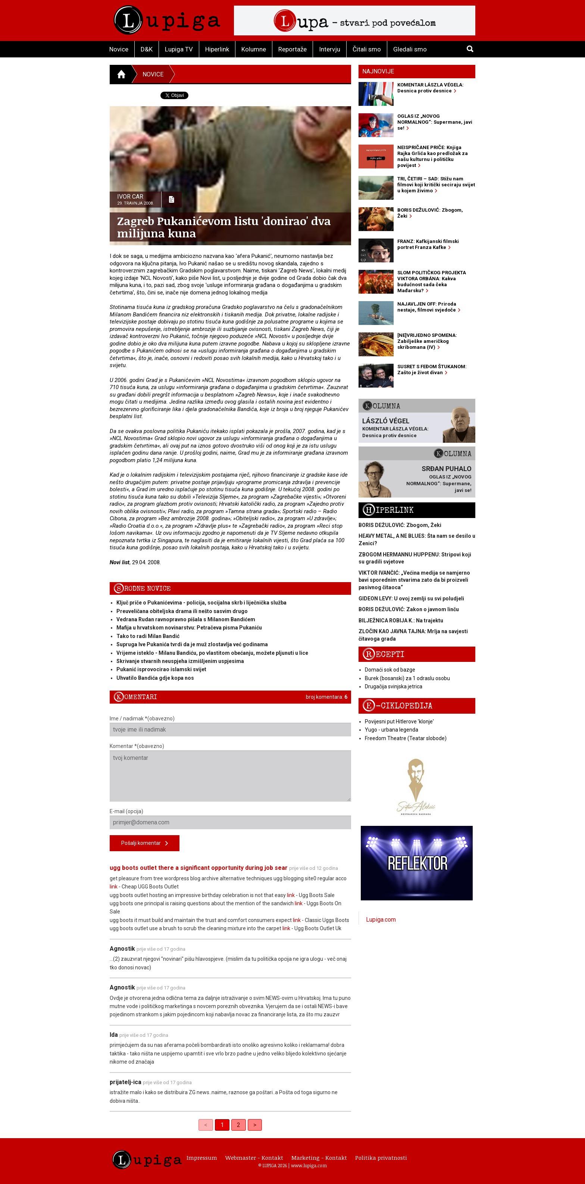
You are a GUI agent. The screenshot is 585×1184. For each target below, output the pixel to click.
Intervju (329, 49)
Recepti (383, 655)
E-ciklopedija (397, 706)
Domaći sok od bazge (390, 670)
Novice (118, 49)
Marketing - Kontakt (319, 1157)
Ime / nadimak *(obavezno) (230, 726)
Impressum (202, 1157)
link (114, 887)
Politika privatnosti (381, 1157)
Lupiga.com (381, 919)
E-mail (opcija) (230, 818)
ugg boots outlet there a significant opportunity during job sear (199, 867)
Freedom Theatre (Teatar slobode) (406, 738)
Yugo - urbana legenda (391, 730)
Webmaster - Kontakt (254, 1157)
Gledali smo (410, 49)
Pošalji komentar (144, 843)
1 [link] (222, 1124)
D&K (147, 49)
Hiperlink (217, 49)
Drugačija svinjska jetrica (393, 686)
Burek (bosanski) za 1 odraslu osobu (407, 678)
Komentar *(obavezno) (230, 772)
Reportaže (292, 49)
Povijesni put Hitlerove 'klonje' (399, 721)
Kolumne (253, 49)
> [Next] (254, 1124)
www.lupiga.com (309, 1165)
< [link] (205, 1124)
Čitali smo (367, 49)
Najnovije (378, 71)
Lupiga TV (179, 49)
